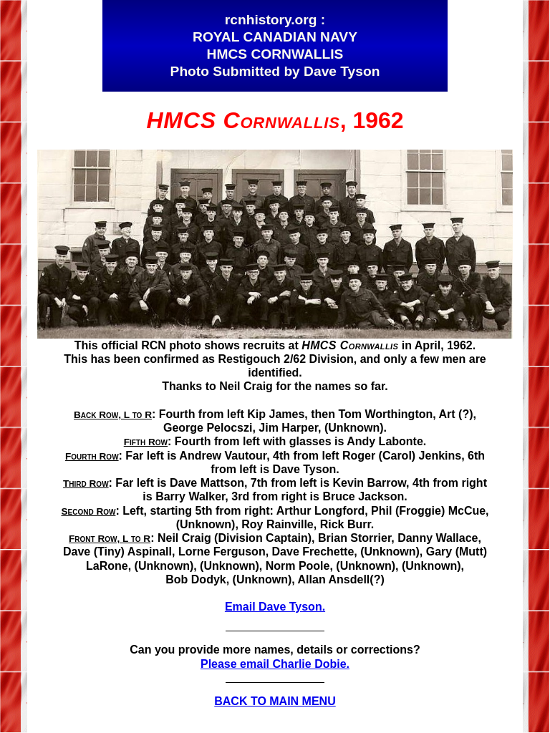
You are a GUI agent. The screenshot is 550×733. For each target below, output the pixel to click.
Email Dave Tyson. (275, 607)
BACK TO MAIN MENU (274, 701)
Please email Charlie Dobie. (275, 664)
